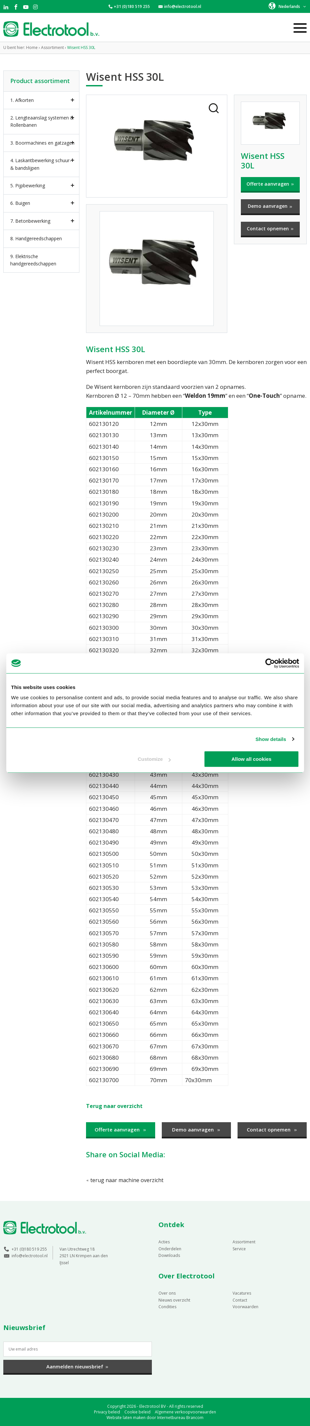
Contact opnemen (270, 228)
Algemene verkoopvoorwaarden (185, 1411)
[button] (288, 6)
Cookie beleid (137, 1411)
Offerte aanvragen (270, 184)
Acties (164, 1241)
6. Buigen (20, 203)
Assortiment (244, 1241)
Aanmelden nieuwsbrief (77, 1366)
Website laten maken (126, 1417)
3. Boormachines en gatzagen (42, 143)
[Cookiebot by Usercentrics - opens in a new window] (270, 663)
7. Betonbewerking (30, 221)
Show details (270, 739)
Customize (154, 759)
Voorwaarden (245, 1306)
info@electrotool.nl (182, 6)
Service (239, 1248)
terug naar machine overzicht (126, 1179)
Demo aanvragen (270, 206)
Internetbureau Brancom (180, 1417)
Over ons (167, 1293)
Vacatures (242, 1293)
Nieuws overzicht (174, 1300)
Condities (167, 1306)
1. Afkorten (22, 100)
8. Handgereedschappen (36, 238)
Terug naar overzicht (115, 1106)
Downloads (169, 1255)
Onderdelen (169, 1248)
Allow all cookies (252, 759)
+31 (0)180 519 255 (132, 6)
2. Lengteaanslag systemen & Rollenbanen (42, 121)
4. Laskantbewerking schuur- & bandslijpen (40, 164)
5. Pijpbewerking (27, 185)
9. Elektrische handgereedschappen (33, 260)
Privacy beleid (107, 1411)
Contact (240, 1300)
